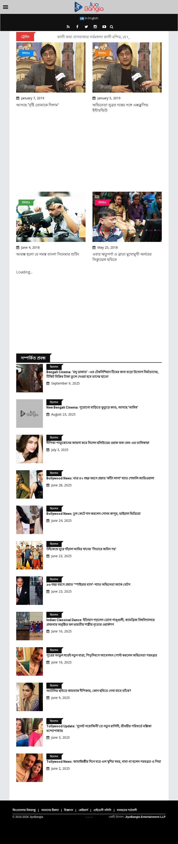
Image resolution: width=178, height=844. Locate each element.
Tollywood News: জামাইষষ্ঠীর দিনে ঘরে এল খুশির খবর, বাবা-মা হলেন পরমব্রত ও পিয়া (103, 761)
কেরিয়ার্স (83, 810)
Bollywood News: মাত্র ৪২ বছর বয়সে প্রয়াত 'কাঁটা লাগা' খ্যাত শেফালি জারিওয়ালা (100, 478)
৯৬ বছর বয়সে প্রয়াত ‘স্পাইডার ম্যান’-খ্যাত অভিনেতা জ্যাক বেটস (88, 584)
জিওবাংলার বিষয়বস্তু (24, 810)
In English (89, 18)
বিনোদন (54, 367)
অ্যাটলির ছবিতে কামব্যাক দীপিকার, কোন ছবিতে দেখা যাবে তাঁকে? (88, 691)
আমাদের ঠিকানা (50, 810)
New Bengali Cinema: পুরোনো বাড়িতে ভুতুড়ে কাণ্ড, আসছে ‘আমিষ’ (92, 407)
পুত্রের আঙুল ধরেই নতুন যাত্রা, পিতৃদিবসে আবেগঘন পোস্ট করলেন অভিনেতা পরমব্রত (101, 655)
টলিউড (26, 53)
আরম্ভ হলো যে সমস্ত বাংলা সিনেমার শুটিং (47, 254)
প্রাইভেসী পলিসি (102, 810)
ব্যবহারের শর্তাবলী (127, 810)
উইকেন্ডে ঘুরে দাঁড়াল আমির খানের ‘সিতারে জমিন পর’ (81, 549)
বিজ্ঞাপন (68, 810)
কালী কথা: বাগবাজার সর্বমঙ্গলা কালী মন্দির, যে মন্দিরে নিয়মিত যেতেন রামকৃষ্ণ (114, 36)
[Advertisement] (89, 152)
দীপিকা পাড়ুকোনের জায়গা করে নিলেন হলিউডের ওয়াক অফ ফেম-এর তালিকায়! (97, 443)
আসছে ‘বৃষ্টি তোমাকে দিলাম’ (37, 105)
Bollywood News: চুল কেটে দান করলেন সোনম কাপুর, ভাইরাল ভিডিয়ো (93, 514)
